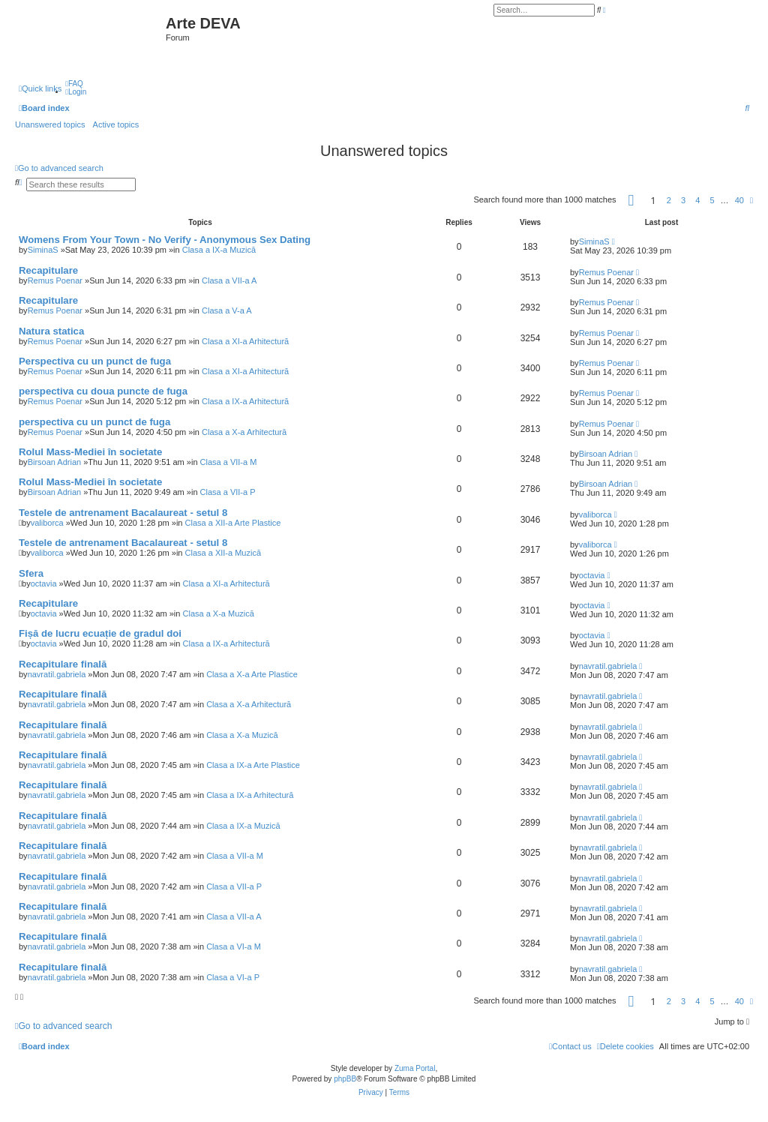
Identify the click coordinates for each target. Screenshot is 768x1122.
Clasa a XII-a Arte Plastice (233, 522)
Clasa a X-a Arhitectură (244, 432)
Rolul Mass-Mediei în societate (90, 452)
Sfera (31, 573)
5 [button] (712, 200)
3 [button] (683, 200)
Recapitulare (48, 270)
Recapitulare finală (62, 664)
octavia (44, 583)
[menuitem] (74, 84)
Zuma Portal (414, 1068)
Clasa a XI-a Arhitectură (245, 341)
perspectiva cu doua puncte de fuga (103, 391)
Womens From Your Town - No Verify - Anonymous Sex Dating (164, 239)
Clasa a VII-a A (229, 280)
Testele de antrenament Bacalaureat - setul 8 (123, 512)
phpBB (345, 1079)
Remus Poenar (55, 280)
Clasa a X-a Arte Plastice (252, 674)
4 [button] (697, 200)
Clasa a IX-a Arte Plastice (253, 765)
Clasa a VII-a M (228, 462)
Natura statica (51, 331)
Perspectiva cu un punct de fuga (95, 361)
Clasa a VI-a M (233, 946)
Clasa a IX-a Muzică (219, 249)
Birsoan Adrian (55, 462)
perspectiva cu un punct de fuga (94, 422)
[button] (631, 200)
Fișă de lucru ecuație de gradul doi (100, 633)
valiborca (47, 522)
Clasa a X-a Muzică (218, 613)
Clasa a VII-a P (228, 492)
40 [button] (739, 200)
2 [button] (669, 200)
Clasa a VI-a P (233, 977)
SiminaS (43, 249)
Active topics (116, 124)
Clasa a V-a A (227, 310)
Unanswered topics (50, 124)
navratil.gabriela (57, 674)
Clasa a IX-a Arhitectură (245, 401)
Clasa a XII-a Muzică (223, 552)
